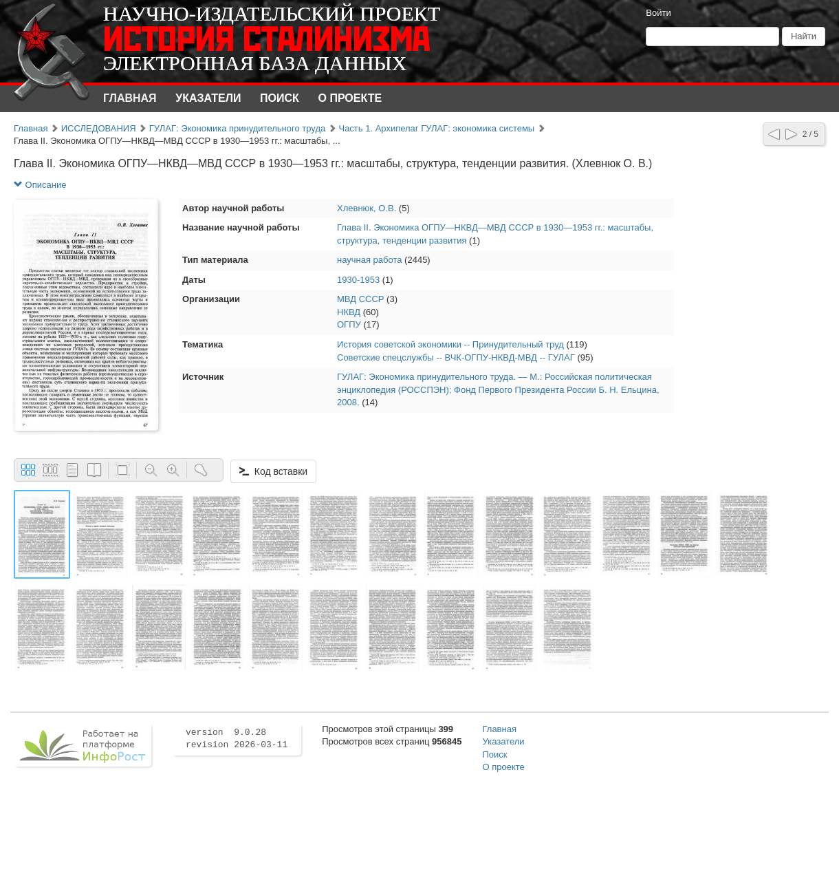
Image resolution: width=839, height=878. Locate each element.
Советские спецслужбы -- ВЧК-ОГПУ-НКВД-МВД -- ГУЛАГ (456, 357)
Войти (658, 13)
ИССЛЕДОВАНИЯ (98, 128)
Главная (130, 98)
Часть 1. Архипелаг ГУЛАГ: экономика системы (436, 128)
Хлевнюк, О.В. (366, 208)
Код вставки (273, 471)
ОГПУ (349, 324)
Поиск (279, 98)
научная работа (369, 260)
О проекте (350, 98)
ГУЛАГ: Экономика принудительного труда (237, 128)
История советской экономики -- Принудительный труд (450, 344)
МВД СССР (360, 299)
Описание (40, 185)
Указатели (208, 98)
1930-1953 (358, 280)
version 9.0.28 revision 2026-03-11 (236, 739)
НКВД (348, 312)
